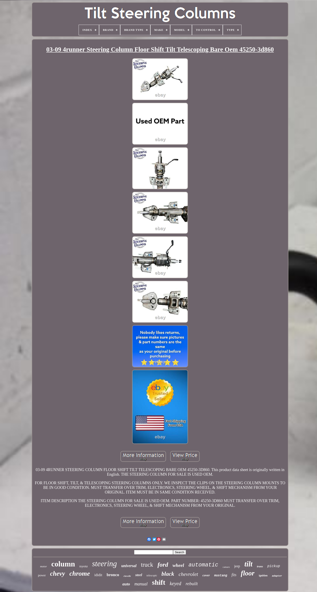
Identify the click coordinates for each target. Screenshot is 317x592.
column (63, 564)
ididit (98, 575)
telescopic (152, 575)
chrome (79, 573)
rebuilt (192, 583)
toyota (83, 566)
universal (128, 566)
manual (140, 583)
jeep (237, 566)
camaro (226, 567)
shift (158, 582)
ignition (263, 575)
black (168, 574)
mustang (220, 575)
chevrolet (188, 574)
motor (43, 566)
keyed (175, 583)
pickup (273, 566)
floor (247, 573)
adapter (277, 576)
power (42, 575)
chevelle (127, 576)
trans (260, 566)
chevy (57, 573)
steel (138, 575)
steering (104, 563)
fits (234, 575)
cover (206, 575)
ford (162, 564)
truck (147, 564)
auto (126, 584)
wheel (178, 565)
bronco (113, 574)
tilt (248, 564)
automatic (203, 565)
